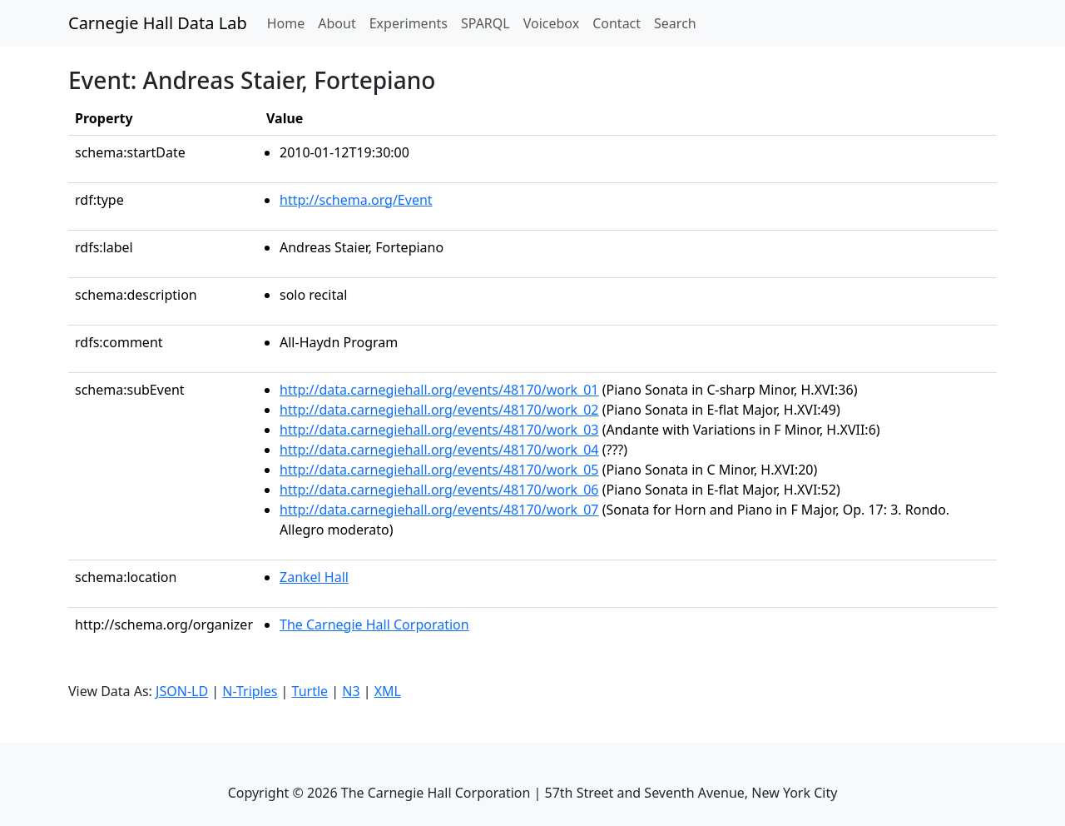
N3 (350, 691)
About (336, 23)
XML (387, 691)
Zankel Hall (314, 577)
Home (289, 22)
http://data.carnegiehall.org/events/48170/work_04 (439, 449)
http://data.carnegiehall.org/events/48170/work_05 (439, 469)
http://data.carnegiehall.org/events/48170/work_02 (439, 410)
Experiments (408, 23)
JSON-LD (182, 691)
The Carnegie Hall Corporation (374, 624)
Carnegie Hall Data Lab (157, 23)
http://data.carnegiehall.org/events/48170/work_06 (439, 489)
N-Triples (249, 691)
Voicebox (551, 23)
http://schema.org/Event (356, 200)
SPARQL (485, 23)
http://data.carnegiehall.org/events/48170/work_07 (439, 509)
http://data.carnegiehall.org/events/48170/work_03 (439, 429)
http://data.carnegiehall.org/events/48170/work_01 (439, 390)
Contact (616, 23)
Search (675, 23)
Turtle (310, 691)
